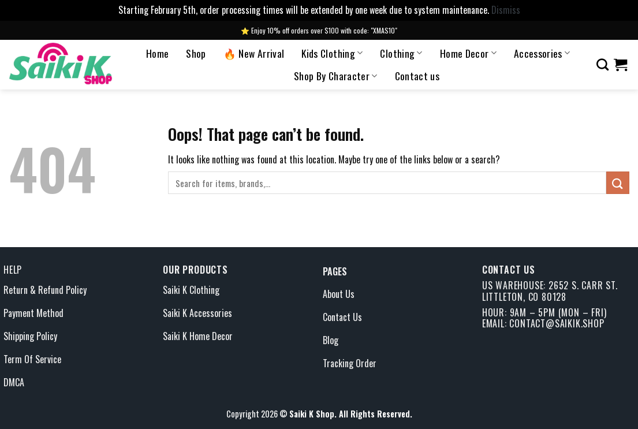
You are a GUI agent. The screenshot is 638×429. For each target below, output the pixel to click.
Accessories (542, 53)
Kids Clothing (332, 53)
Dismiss (505, 10)
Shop (196, 53)
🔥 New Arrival (254, 53)
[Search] (602, 64)
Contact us (417, 75)
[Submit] (617, 182)
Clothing (401, 53)
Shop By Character (336, 75)
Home (157, 53)
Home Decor (468, 53)
